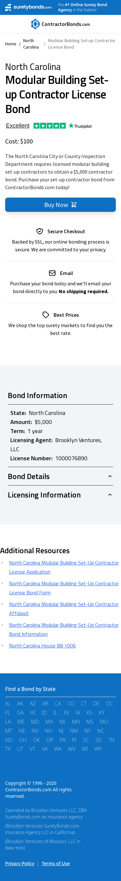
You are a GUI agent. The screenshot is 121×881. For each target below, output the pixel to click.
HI (32, 712)
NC (100, 730)
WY (98, 748)
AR (45, 703)
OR (49, 739)
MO (104, 721)
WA (58, 748)
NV (35, 730)
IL (55, 712)
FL (7, 712)
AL (8, 703)
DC (109, 703)
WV (72, 748)
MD (35, 721)
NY (88, 730)
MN (76, 721)
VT (32, 748)
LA (8, 721)
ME (21, 721)
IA (78, 712)
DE (96, 703)
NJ (60, 730)
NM (74, 730)
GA (20, 712)
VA (45, 748)
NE (22, 730)
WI (85, 748)
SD (99, 739)
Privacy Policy (19, 863)
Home (10, 44)
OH (23, 739)
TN (111, 739)
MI (62, 721)
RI (74, 739)
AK (20, 703)
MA (49, 721)
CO (71, 703)
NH (48, 730)
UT (20, 748)
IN (66, 712)
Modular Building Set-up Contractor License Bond (82, 44)
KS (89, 712)
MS (89, 721)
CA (58, 703)
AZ (33, 703)
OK (36, 739)
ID (44, 712)
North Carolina (31, 44)
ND (9, 739)
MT (8, 730)
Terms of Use (56, 863)
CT (84, 703)
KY (101, 712)
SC (86, 739)
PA (63, 739)
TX (8, 748)
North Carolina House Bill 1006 (42, 645)
